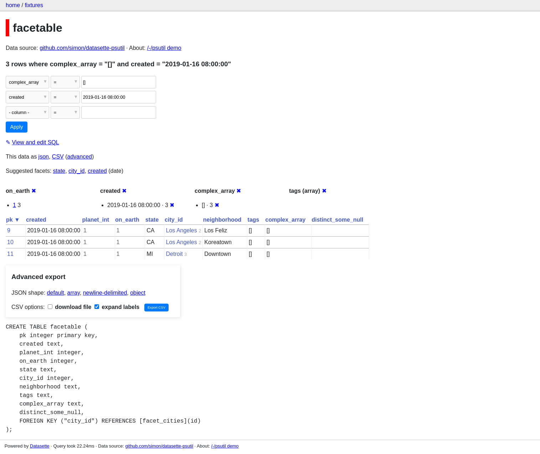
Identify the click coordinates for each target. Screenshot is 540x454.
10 (10, 242)
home (13, 5)
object (137, 293)
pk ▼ (13, 220)
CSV (58, 157)
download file (70, 307)
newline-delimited (105, 293)
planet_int (95, 220)
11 (10, 254)
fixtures (34, 5)
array (73, 293)
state (59, 171)
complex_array (285, 220)
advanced (79, 157)
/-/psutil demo (164, 48)
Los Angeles (181, 230)
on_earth (127, 220)
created (97, 171)
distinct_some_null (337, 220)
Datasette (40, 446)
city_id (76, 171)
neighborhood (222, 220)
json (43, 157)
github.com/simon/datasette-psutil (82, 48)
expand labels (116, 307)
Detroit (174, 254)
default (55, 293)
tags (253, 220)
